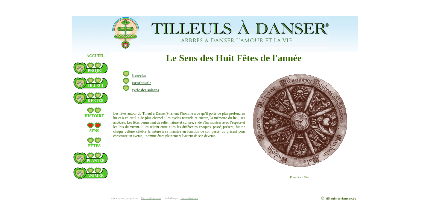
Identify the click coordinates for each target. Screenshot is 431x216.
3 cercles (134, 75)
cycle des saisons (141, 90)
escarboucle (137, 82)
